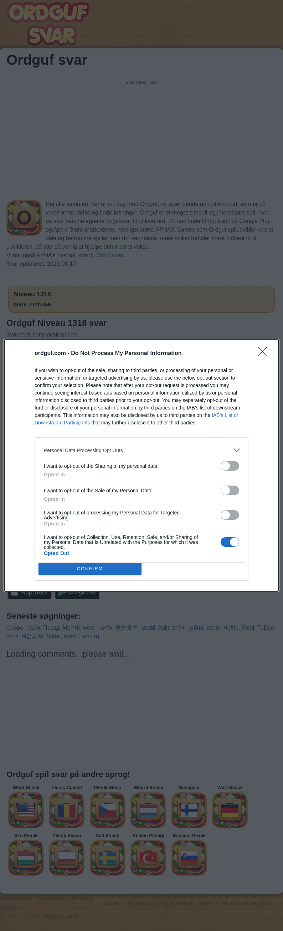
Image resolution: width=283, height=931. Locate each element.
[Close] (265, 353)
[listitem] (141, 450)
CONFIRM (90, 568)
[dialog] (141, 465)
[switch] (230, 466)
